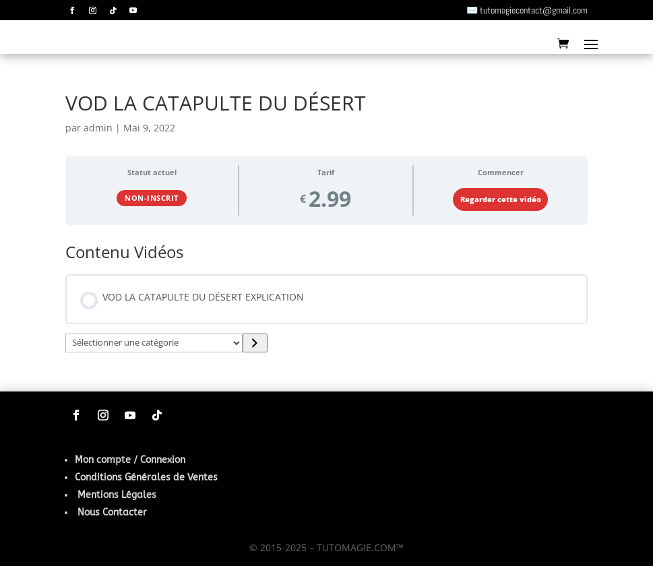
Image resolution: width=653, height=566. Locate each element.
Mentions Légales (116, 495)
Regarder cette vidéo (500, 199)
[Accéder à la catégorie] (255, 343)
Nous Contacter (112, 512)
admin (98, 127)
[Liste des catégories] (154, 343)
